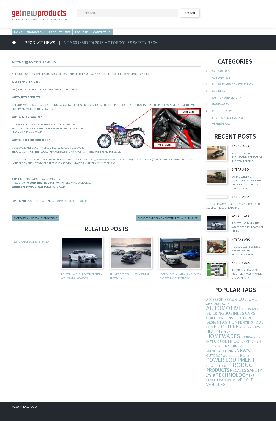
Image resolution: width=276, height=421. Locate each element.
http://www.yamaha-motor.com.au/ (110, 168)
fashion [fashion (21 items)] (229, 331)
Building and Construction (232, 93)
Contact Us (168, 36)
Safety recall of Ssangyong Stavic (35, 227)
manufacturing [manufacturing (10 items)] (221, 360)
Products (55, 36)
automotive (60, 210)
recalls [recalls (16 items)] (238, 379)
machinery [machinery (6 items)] (234, 355)
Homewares (220, 113)
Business (218, 100)
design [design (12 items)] (213, 331)
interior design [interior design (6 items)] (220, 350)
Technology (221, 133)
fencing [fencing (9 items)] (245, 331)
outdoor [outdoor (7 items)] (214, 364)
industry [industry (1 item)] (256, 346)
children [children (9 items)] (214, 326)
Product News (95, 36)
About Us (134, 36)
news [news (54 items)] (243, 359)
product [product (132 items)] (242, 374)
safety (83, 210)
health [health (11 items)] (213, 340)
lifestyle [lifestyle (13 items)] (215, 355)
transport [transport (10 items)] (226, 388)
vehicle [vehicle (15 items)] (245, 388)
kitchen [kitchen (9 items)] (253, 350)
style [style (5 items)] (210, 385)
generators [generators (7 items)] (249, 336)
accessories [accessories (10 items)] (217, 308)
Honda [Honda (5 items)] (245, 346)
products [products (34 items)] (217, 379)
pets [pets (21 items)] (245, 364)
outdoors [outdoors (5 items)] (231, 365)
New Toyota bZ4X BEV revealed (30, 250)
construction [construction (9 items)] (237, 326)
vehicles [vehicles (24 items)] (216, 393)
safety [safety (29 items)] (254, 379)
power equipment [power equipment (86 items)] (230, 369)
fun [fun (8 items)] (209, 336)
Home (24, 36)
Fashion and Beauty (226, 107)
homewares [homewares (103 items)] (223, 345)
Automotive (221, 86)
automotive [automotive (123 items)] (224, 317)
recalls (73, 210)
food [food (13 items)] (258, 331)
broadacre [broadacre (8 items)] (251, 318)
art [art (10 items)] (227, 312)
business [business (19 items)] (234, 322)
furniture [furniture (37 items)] (226, 336)
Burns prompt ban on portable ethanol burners (168, 227)
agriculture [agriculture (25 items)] (243, 308)
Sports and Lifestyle (227, 127)
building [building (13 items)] (215, 322)
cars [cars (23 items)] (250, 322)
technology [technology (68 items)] (231, 383)
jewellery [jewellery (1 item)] (239, 351)
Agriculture (221, 80)
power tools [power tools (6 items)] (217, 375)
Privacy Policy (28, 415)
